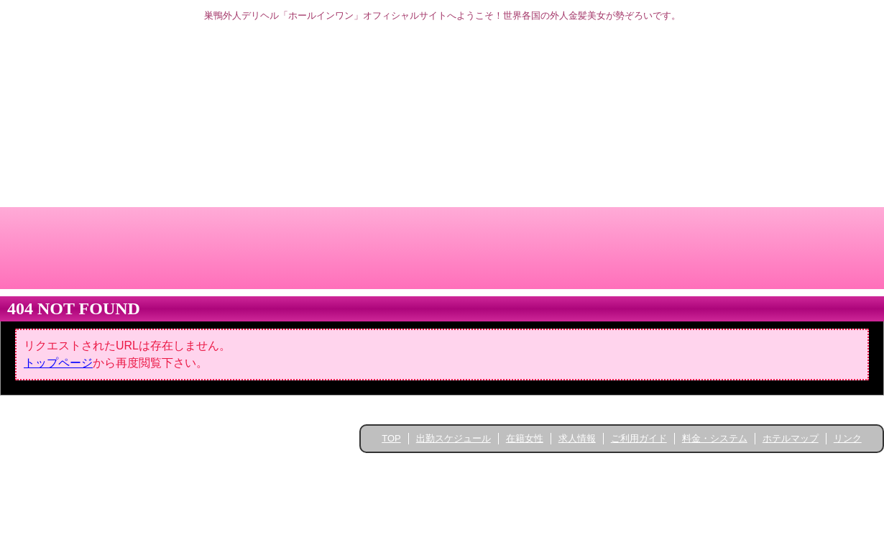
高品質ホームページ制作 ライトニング (442, 483)
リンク (848, 438)
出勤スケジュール (453, 438)
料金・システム (714, 438)
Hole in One (446, 467)
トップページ (58, 363)
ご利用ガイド (639, 438)
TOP (391, 438)
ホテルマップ (791, 438)
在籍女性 (524, 438)
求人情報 (577, 438)
